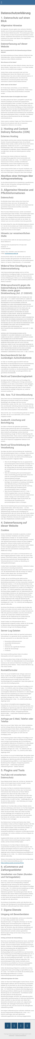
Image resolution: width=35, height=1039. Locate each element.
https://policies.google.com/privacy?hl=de (12, 863)
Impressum (11, 1035)
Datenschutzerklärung (20, 1035)
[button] (1, 2)
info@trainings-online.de (11, 253)
